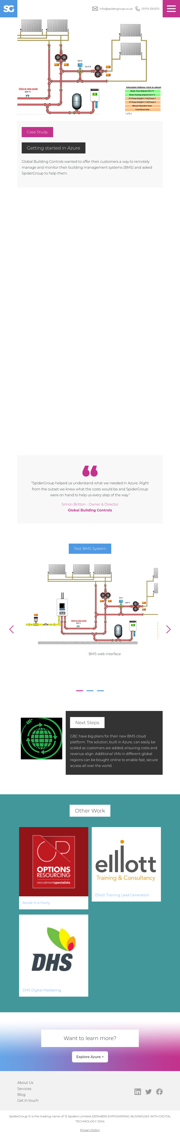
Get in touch (28, 1100)
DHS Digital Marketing (42, 990)
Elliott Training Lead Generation (122, 895)
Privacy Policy (90, 1130)
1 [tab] (79, 690)
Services (24, 1089)
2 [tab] (90, 690)
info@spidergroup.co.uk (116, 8)
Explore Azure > (90, 1057)
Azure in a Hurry (36, 903)
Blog (21, 1095)
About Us (25, 1083)
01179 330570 (150, 8)
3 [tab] (100, 690)
